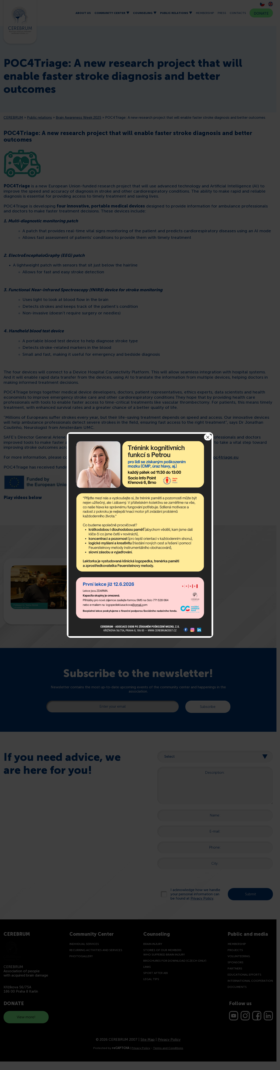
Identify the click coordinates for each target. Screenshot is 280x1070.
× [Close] (208, 437)
